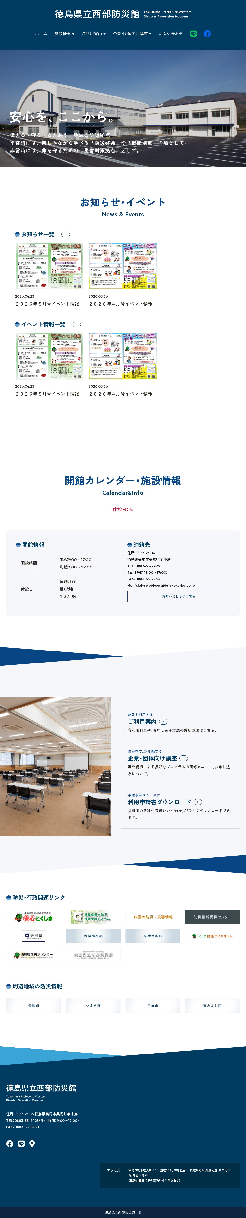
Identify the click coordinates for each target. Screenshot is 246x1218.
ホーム (41, 33)
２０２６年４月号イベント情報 (123, 299)
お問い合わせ (171, 33)
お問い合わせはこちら (179, 596)
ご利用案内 (92, 33)
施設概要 (63, 33)
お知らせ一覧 (37, 234)
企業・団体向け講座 (130, 33)
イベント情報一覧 (43, 324)
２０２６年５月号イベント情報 (49, 299)
